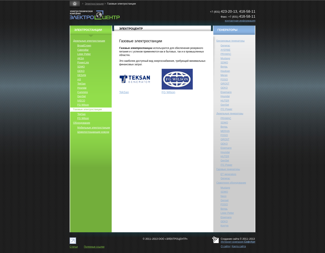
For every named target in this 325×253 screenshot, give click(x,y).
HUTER (225, 100)
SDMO (81, 66)
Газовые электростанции (87, 109)
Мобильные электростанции (93, 127)
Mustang (225, 58)
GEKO (81, 71)
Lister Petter (84, 54)
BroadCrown (84, 45)
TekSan (124, 92)
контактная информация (240, 20)
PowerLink (83, 62)
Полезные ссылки (94, 246)
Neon (224, 196)
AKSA (80, 58)
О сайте (225, 246)
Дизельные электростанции (89, 40)
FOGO (224, 79)
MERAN (225, 131)
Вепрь (224, 66)
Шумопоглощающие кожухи (93, 132)
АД (79, 79)
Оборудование (81, 122)
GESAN (81, 75)
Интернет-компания (238, 241)
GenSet (81, 96)
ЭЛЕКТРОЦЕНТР (131, 28)
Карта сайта (239, 246)
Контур (224, 225)
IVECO (81, 100)
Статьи (74, 246)
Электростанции (94, 3)
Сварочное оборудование (231, 182)
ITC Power (226, 109)
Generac (225, 45)
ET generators (228, 174)
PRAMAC (226, 54)
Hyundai (81, 87)
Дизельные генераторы (229, 113)
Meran (224, 75)
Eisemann (226, 92)
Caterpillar (83, 49)
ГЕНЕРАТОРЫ (227, 29)
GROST (225, 83)
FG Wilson (168, 92)
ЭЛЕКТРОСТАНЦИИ (88, 29)
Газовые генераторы (228, 169)
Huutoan (225, 71)
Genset (225, 200)
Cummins (82, 92)
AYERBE (225, 49)
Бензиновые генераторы (230, 40)
